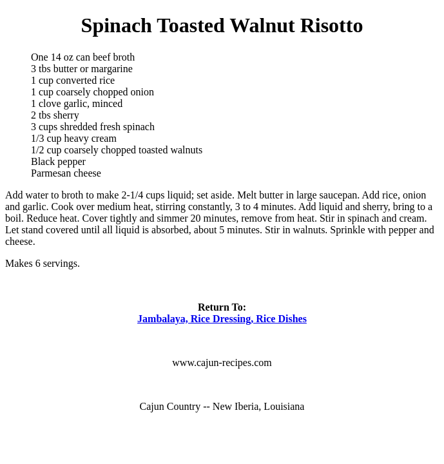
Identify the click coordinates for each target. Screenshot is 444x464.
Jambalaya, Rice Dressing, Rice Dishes (222, 318)
